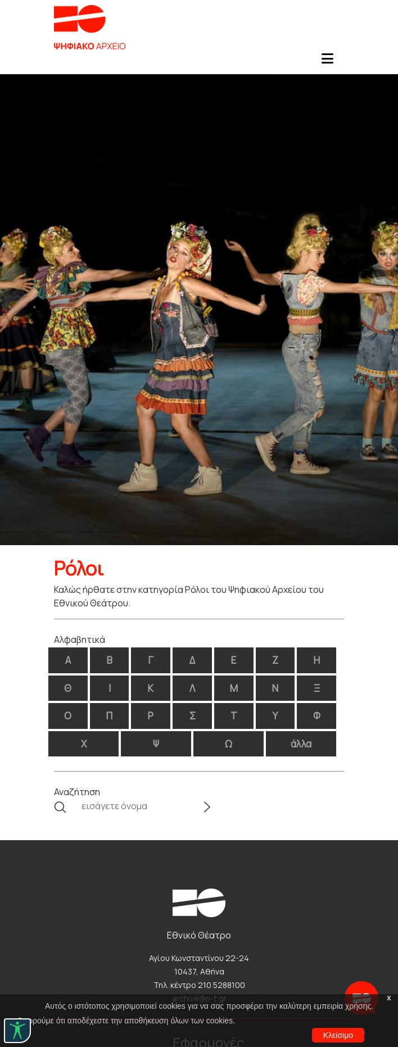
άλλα (301, 743)
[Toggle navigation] (327, 61)
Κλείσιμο (338, 1035)
